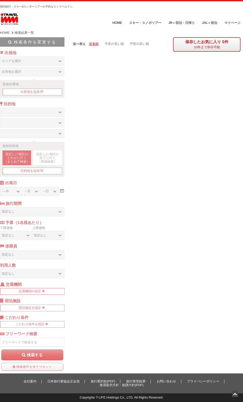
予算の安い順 (114, 44)
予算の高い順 (139, 44)
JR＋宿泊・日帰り (181, 23)
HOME (117, 23)
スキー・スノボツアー (145, 23)
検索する (35, 355)
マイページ (232, 23)
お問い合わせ (166, 381)
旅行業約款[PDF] (103, 381)
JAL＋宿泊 (209, 23)
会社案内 (30, 381)
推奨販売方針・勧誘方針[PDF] (121, 385)
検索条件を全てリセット (34, 366)
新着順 (94, 44)
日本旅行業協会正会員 (63, 381)
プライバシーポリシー (203, 381)
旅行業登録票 (136, 381)
